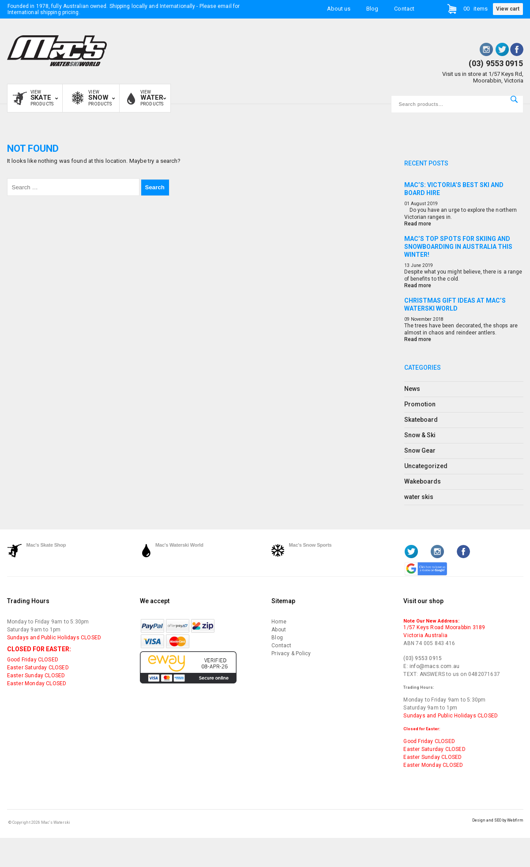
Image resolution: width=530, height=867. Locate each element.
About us (338, 8)
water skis (419, 496)
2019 (432, 203)
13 (407, 265)
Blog (372, 8)
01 (407, 203)
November (421, 319)
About (278, 630)
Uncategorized (426, 465)
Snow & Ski (420, 435)
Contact (404, 8)
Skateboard (421, 419)
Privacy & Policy (291, 653)
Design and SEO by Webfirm (497, 820)
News (412, 388)
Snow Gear (420, 450)
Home (278, 622)
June (416, 265)
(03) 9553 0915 (496, 63)
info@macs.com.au (434, 666)
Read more (417, 224)
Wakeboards (422, 481)
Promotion (420, 404)
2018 (438, 319)
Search (514, 99)
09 (407, 319)
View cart (507, 9)
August (418, 203)
